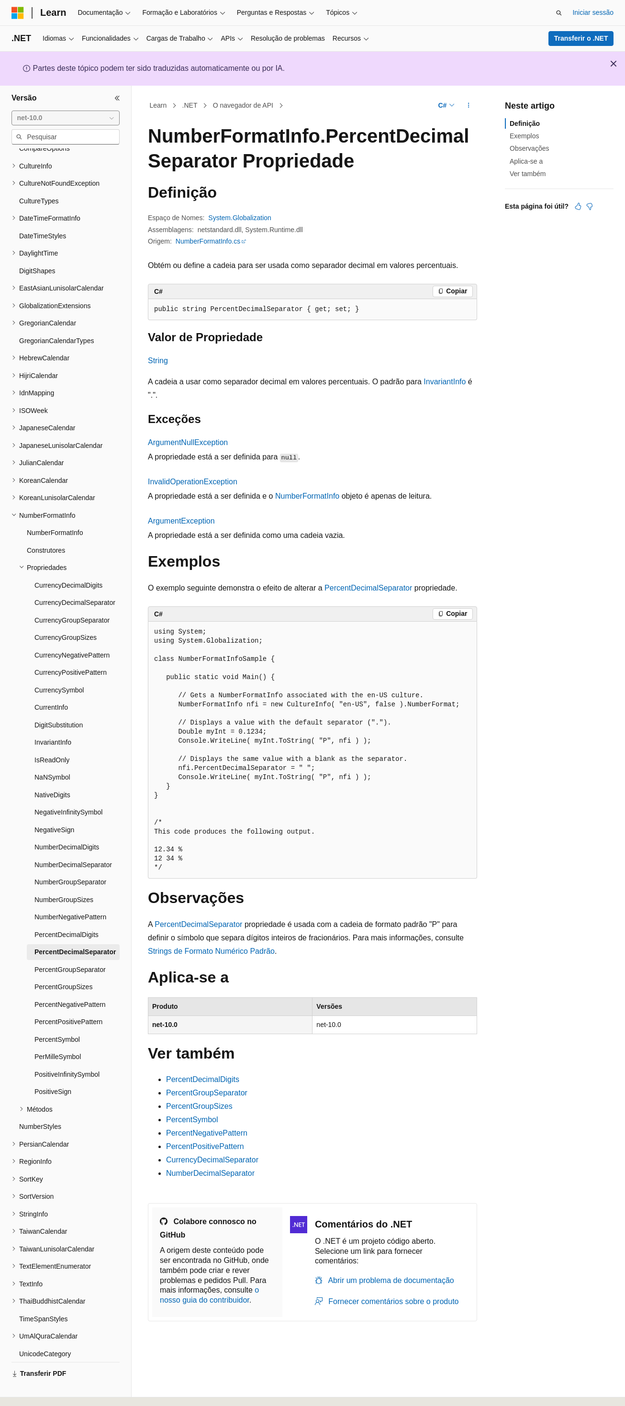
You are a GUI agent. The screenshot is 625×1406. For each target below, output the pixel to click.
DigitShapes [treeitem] (37, 244)
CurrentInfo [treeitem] (51, 681)
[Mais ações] (468, 105)
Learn (158, 105)
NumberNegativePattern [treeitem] (70, 890)
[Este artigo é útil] (578, 206)
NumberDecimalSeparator (210, 1173)
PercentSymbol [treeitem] (57, 1013)
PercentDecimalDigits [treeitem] (66, 908)
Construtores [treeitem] (46, 524)
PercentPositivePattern (205, 1146)
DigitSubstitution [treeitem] (58, 699)
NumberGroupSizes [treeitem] (63, 873)
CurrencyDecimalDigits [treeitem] (68, 559)
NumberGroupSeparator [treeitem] (70, 855)
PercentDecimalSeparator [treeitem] (75, 925)
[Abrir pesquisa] (559, 13)
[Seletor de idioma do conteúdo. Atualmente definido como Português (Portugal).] (54, 1390)
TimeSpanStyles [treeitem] (43, 1292)
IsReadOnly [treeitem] (51, 733)
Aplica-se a (526, 161)
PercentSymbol (192, 1120)
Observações (529, 148)
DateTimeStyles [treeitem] (42, 209)
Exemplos (524, 136)
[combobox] (65, 118)
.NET (190, 105)
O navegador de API (243, 105)
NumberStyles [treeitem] (40, 1100)
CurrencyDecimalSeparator (212, 1160)
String (158, 361)
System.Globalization (239, 218)
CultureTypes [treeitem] (38, 175)
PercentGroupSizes (199, 1106)
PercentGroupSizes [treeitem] (63, 960)
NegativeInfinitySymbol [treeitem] (68, 786)
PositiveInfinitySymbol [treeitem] (67, 1048)
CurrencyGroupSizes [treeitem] (65, 611)
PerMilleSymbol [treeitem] (57, 1030)
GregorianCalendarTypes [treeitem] (56, 314)
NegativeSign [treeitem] (54, 803)
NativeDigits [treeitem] (52, 768)
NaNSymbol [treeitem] (52, 751)
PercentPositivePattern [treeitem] (68, 995)
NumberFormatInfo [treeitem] (55, 506)
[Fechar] (117, 98)
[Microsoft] (17, 13)
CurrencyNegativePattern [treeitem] (72, 629)
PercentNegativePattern (206, 1133)
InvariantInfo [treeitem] (52, 716)
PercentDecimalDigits (202, 1079)
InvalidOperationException (192, 482)
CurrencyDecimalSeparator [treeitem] (74, 576)
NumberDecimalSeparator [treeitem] (73, 838)
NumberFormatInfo (307, 496)
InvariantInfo (445, 382)
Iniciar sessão (593, 12)
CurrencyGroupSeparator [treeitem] (72, 594)
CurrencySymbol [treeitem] (59, 664)
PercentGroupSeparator (206, 1093)
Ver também (528, 174)
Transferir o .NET (581, 38)
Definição (525, 123)
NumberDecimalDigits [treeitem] (66, 821)
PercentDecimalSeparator (368, 588)
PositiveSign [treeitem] (52, 1065)
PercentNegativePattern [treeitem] (70, 978)
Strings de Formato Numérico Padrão (211, 951)
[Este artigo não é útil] (589, 206)
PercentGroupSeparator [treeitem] (70, 943)
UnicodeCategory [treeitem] (45, 1327)
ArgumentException (181, 521)
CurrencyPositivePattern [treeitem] (70, 646)
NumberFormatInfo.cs (208, 241)
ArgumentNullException (188, 442)
